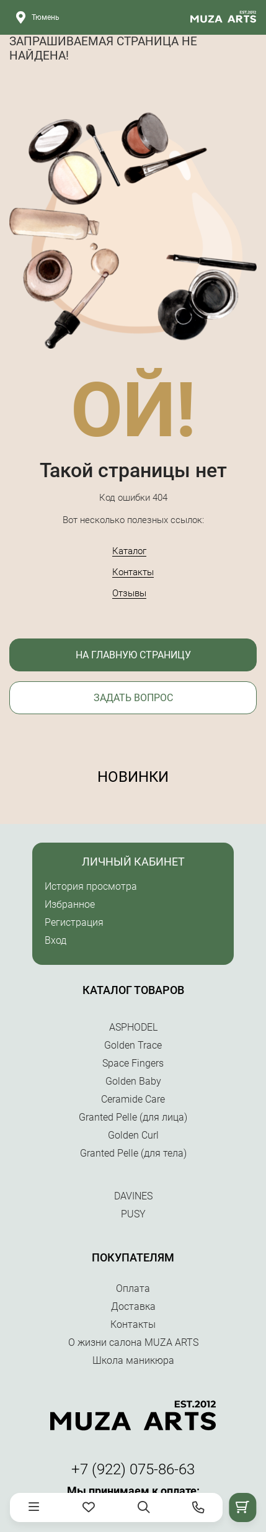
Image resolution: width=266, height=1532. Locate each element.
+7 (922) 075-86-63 (133, 1469)
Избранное (70, 904)
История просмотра (91, 886)
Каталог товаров (133, 990)
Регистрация (74, 922)
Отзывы (129, 593)
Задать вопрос (133, 698)
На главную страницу (133, 655)
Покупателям (133, 1257)
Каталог (129, 551)
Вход (55, 940)
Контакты (133, 572)
